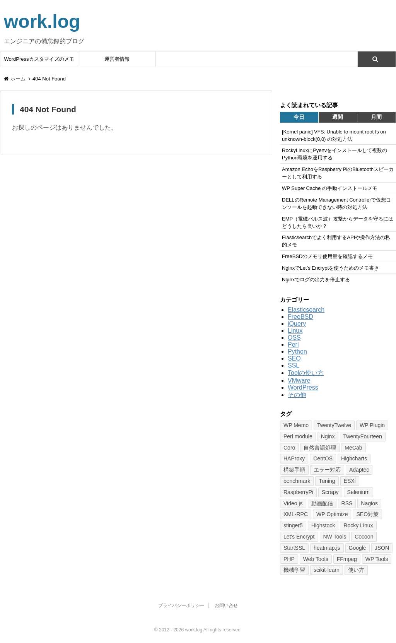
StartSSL (294, 548)
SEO (294, 358)
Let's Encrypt (299, 537)
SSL (293, 365)
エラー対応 (327, 470)
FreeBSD (300, 316)
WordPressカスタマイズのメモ (39, 59)
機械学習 (294, 570)
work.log (42, 21)
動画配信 (322, 503)
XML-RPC (295, 514)
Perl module (297, 436)
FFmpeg (347, 559)
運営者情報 (117, 59)
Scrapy (330, 492)
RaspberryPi (298, 492)
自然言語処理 (320, 448)
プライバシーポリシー (181, 605)
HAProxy (294, 458)
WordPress (303, 387)
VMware (299, 380)
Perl (293, 344)
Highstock (323, 525)
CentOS (323, 458)
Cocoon (364, 537)
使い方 (356, 570)
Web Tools (315, 559)
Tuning (327, 481)
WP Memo (296, 425)
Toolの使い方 (306, 372)
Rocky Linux (358, 525)
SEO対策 (367, 514)
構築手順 (294, 470)
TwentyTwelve (334, 425)
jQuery (297, 323)
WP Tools (376, 559)
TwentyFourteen (362, 436)
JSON (382, 548)
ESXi (350, 481)
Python (297, 351)
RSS (347, 503)
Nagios (369, 503)
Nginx (328, 436)
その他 (297, 395)
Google (357, 548)
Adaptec (359, 470)
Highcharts (354, 458)
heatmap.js (327, 548)
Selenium (358, 492)
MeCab (353, 448)
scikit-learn (327, 570)
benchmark (296, 481)
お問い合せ (226, 605)
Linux (295, 330)
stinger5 (293, 525)
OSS (294, 337)
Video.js (293, 503)
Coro (289, 448)
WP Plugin (372, 425)
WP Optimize (332, 514)
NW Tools (334, 537)
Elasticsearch (306, 309)
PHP (289, 559)
